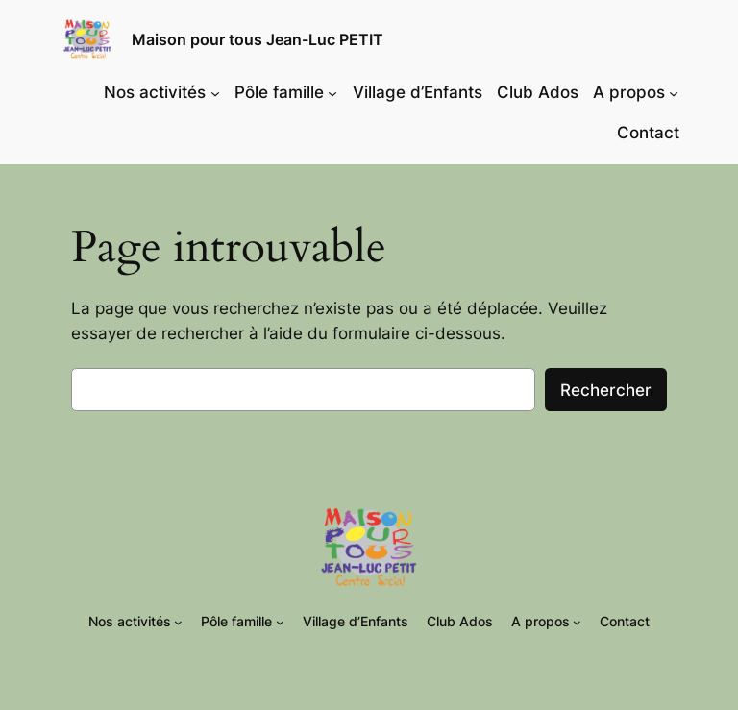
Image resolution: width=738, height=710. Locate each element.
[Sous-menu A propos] (673, 92)
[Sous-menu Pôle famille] (332, 92)
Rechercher (606, 390)
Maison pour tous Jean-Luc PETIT (257, 39)
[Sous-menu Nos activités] (215, 92)
